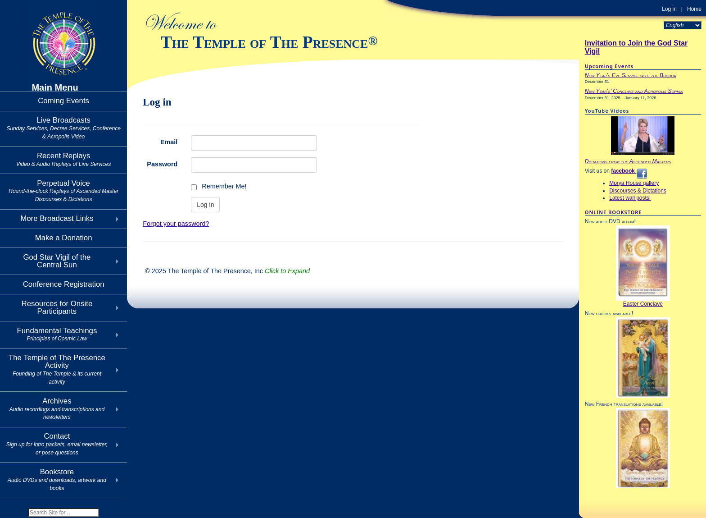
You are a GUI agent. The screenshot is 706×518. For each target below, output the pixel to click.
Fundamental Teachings (57, 334)
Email (168, 142)
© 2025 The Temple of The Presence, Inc (227, 271)
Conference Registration (63, 284)
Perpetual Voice (63, 191)
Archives (56, 409)
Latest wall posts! (630, 198)
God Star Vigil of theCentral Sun (57, 261)
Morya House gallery (634, 183)
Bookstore (57, 479)
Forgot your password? (176, 223)
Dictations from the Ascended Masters (628, 161)
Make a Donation (63, 238)
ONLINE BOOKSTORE (613, 212)
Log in (669, 9)
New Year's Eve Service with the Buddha (630, 75)
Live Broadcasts (63, 128)
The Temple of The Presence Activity (57, 369)
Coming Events (63, 100)
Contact (57, 444)
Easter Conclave (643, 304)
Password (162, 164)
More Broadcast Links (56, 218)
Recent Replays (63, 159)
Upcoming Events (609, 66)
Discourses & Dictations (637, 191)
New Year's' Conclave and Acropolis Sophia (634, 91)
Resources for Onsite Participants (57, 307)
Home (694, 9)
